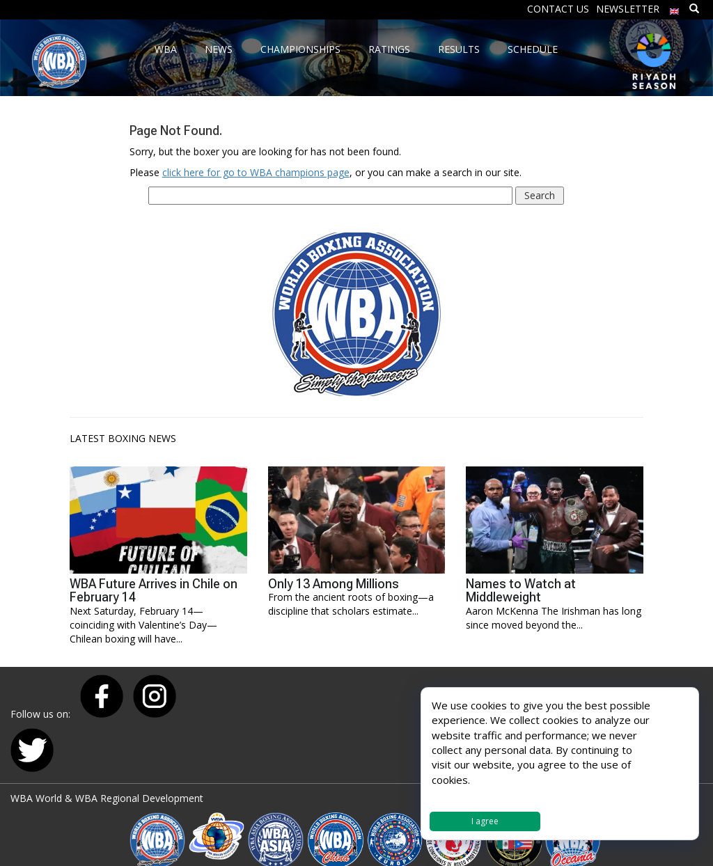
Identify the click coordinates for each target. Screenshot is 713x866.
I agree (485, 821)
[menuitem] (675, 8)
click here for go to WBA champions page (256, 172)
